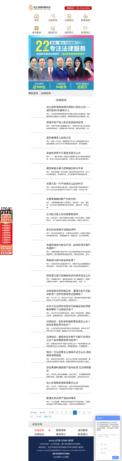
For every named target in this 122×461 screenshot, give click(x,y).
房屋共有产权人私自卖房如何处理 (64, 122)
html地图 (65, 457)
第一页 (42, 412)
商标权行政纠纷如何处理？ (61, 260)
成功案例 (36, 32)
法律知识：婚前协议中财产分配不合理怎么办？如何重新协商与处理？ (68, 338)
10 (84, 412)
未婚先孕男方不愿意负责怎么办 (63, 153)
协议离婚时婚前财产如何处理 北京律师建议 (68, 369)
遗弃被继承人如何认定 (58, 137)
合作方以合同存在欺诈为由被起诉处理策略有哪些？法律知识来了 (68, 308)
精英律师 (85, 20)
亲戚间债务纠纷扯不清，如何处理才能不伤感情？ (68, 246)
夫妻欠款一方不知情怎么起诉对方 (64, 183)
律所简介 (69, 32)
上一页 (51, 412)
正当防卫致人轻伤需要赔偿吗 (62, 214)
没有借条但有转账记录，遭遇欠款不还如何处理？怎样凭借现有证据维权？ (68, 292)
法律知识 (69, 20)
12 (31, 416)
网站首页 (33, 93)
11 (89, 412)
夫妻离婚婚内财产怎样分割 (61, 199)
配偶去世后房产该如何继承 (61, 398)
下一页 (38, 416)
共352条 (33, 412)
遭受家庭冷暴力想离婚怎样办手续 (64, 168)
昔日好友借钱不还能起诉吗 (61, 229)
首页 (36, 20)
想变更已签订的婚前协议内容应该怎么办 (68, 275)
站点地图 (57, 457)
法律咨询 (52, 20)
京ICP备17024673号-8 (78, 450)
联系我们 (85, 32)
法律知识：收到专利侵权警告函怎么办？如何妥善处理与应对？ (68, 323)
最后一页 (47, 416)
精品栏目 (52, 32)
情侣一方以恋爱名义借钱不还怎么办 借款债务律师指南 (68, 354)
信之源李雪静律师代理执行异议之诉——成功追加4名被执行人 (68, 109)
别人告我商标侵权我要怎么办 (62, 382)
